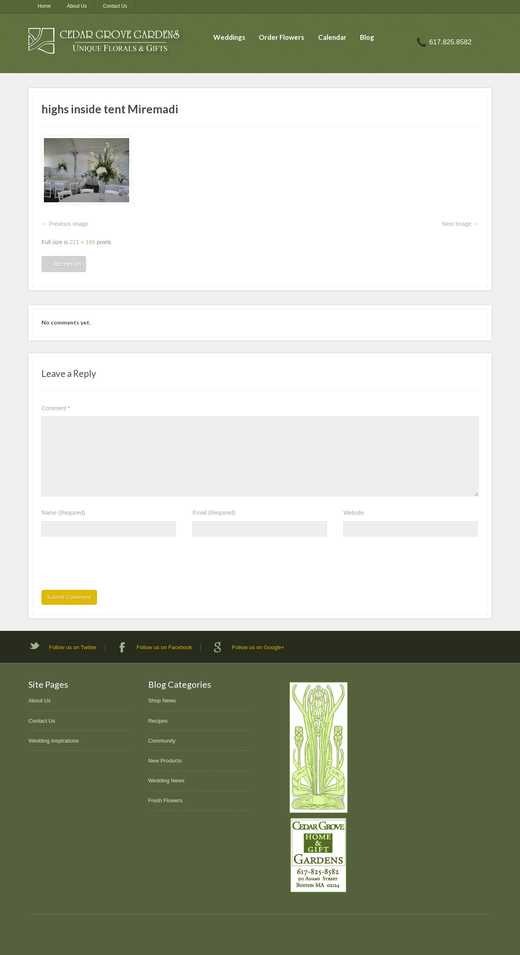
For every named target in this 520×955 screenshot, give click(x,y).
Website (353, 512)
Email (214, 512)
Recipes (158, 721)
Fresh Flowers (165, 800)
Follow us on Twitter (73, 647)
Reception (63, 264)
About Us (77, 6)
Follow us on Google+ (258, 647)
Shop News (162, 700)
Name (63, 512)
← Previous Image (64, 224)
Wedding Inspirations (53, 741)
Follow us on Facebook (164, 647)
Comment (55, 408)
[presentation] (103, 566)
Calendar (332, 37)
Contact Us (115, 6)
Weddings (229, 37)
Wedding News (166, 780)
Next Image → (460, 224)
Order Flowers (281, 37)
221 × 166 (82, 242)
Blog (367, 37)
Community (162, 741)
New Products (165, 761)
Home (44, 6)
